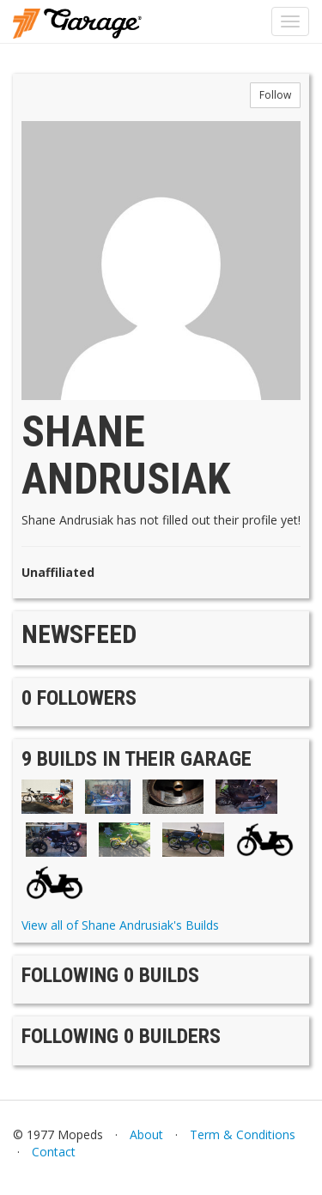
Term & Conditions (242, 1134)
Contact (54, 1151)
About (146, 1134)
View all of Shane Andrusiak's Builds (120, 925)
